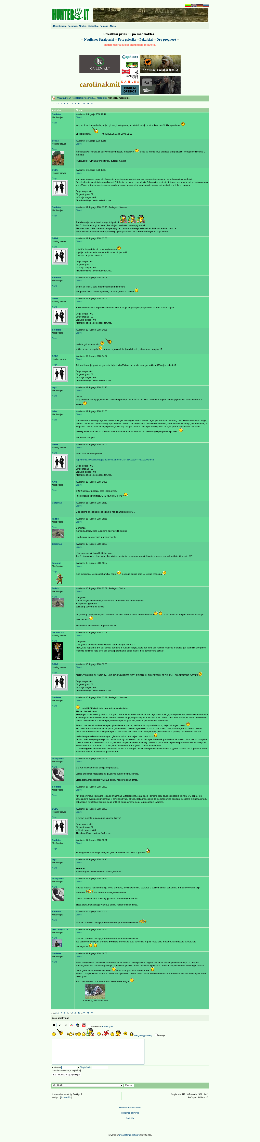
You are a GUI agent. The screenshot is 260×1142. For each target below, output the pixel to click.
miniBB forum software (129, 1135)
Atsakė (82, 26)
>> (92, 104)
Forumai (72, 26)
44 (84, 104)
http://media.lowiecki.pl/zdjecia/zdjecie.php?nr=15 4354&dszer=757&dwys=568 (115, 459)
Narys (54, 123)
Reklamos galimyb (130, 1113)
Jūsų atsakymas (60, 1018)
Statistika (93, 26)
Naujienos (91, 39)
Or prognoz (166, 39)
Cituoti (78, 117)
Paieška (104, 26)
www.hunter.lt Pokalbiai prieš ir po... (76, 98)
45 (88, 104)
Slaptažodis (86, 1067)
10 (79, 104)
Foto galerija (127, 39)
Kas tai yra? (107, 1026)
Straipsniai (106, 39)
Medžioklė (102, 98)
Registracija (59, 26)
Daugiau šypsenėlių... (144, 1035)
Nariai (113, 26)
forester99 (65, 1097)
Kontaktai (130, 1118)
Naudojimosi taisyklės (130, 1107)
